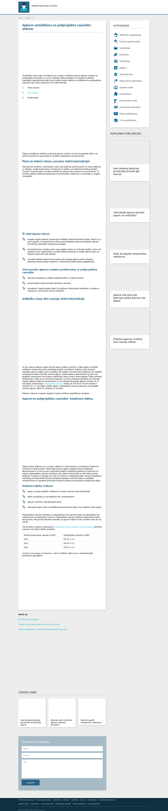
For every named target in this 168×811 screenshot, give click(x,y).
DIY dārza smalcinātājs (28, 619)
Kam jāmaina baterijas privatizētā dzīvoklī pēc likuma (31, 722)
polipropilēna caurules (53, 383)
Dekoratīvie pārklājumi (130, 80)
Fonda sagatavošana (129, 41)
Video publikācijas (128, 113)
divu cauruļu (33, 92)
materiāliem (125, 93)
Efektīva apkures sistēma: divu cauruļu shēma (128, 340)
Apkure (122, 67)
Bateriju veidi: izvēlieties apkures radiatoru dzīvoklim (61, 722)
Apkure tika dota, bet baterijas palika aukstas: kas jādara (129, 297)
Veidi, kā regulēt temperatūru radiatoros (91, 721)
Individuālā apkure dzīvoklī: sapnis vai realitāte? (129, 214)
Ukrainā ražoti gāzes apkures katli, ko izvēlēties (39, 624)
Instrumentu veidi (128, 100)
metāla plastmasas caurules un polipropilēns (74, 526)
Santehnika (124, 47)
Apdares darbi (126, 87)
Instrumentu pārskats (130, 107)
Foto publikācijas (127, 120)
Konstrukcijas (126, 74)
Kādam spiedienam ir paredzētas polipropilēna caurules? (42, 629)
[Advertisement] (62, 53)
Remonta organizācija (130, 34)
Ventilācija (124, 61)
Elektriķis (124, 54)
